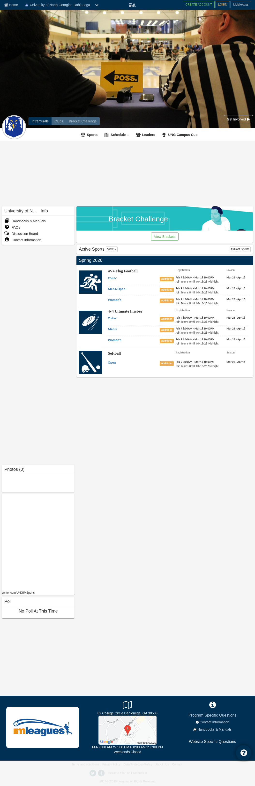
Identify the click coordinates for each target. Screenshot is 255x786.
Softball (114, 353)
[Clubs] (59, 121)
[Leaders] (146, 134)
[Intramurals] (40, 121)
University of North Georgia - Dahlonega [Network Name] (57, 5)
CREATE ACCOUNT (198, 4)
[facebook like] (38, 542)
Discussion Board (21, 234)
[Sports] (89, 134)
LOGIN (222, 4)
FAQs (12, 227)
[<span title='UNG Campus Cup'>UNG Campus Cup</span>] (180, 134)
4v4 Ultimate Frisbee (125, 311)
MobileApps (240, 4)
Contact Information (22, 240)
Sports (92, 135)
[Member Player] (132, 4)
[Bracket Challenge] (82, 121)
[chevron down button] (96, 5)
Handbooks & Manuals (25, 221)
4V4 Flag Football (123, 271)
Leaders (148, 135)
